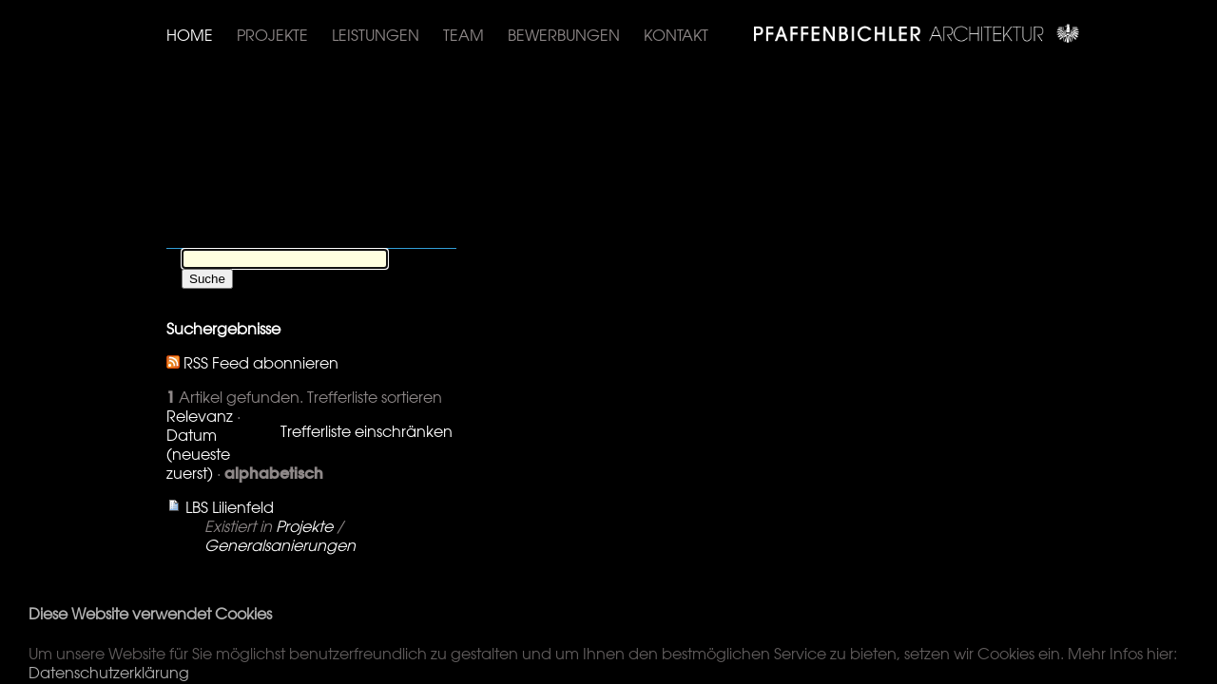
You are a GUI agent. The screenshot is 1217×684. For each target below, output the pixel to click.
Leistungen (375, 35)
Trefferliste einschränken (366, 431)
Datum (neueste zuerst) (198, 454)
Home (189, 35)
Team (463, 35)
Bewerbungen (564, 35)
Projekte (272, 35)
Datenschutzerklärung (109, 672)
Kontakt (676, 35)
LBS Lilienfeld (229, 507)
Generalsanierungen (280, 545)
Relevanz (199, 416)
